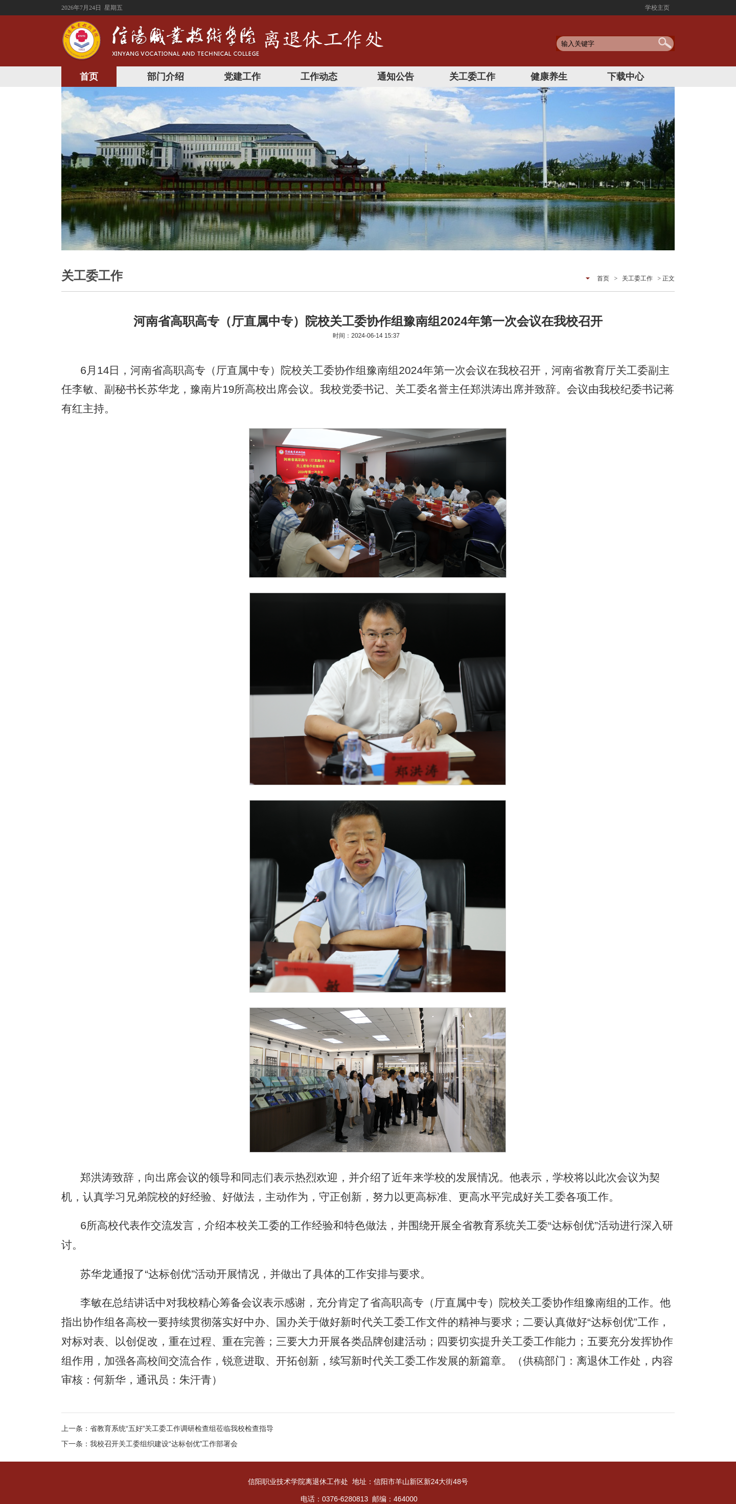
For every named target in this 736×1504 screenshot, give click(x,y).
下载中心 (625, 77)
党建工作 (242, 77)
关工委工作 (472, 77)
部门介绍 (165, 77)
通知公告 (395, 77)
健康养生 (549, 77)
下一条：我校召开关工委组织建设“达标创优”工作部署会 (149, 1444)
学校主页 (657, 7)
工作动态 (319, 77)
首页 (89, 77)
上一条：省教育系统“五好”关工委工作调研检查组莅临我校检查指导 (167, 1428)
